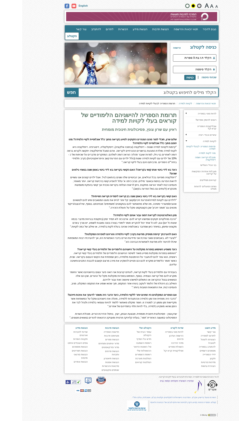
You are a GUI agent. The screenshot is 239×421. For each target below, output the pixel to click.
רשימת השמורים (121, 354)
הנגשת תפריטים (58, 350)
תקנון (190, 358)
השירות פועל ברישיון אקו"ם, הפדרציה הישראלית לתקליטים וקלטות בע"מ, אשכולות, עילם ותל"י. (152, 397)
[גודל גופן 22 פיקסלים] (184, 5)
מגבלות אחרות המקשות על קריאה (182, 172)
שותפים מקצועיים (88, 370)
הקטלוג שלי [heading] (123, 328)
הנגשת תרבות (138, 29)
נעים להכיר (187, 29)
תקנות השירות (58, 339)
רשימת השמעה (121, 343)
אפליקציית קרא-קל (151, 350)
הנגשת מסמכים (58, 346)
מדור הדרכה (155, 343)
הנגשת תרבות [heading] (90, 328)
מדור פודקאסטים (88, 347)
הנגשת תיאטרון (89, 358)
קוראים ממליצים (186, 180)
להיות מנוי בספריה (185, 113)
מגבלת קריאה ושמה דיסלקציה (183, 158)
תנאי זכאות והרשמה (163, 29)
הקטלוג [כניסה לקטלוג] (50, 36)
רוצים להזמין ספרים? (183, 119)
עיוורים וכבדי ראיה (185, 134)
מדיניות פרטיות (186, 362)
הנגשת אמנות (90, 362)
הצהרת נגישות (186, 366)
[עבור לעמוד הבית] (119, 16)
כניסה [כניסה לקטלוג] (167, 77)
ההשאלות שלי (122, 350)
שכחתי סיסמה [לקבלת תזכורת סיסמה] (186, 77)
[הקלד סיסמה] (172, 69)
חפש (49, 92)
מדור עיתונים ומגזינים (86, 343)
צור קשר (59, 29)
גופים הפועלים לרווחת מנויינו (183, 187)
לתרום (87, 29)
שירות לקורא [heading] (154, 328)
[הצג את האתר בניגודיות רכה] (177, 6)
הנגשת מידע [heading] (59, 328)
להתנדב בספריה (185, 346)
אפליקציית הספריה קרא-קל (184, 127)
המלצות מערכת (121, 358)
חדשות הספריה (89, 331)
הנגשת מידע (118, 29)
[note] (115, 405)
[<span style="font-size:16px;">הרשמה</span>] (155, 47)
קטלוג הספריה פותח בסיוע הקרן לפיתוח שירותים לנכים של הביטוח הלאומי (161, 402)
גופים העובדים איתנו (56, 343)
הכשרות (101, 29)
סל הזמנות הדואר (120, 346)
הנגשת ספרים (90, 339)
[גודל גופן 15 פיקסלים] (194, 5)
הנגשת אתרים (59, 361)
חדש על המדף (121, 339)
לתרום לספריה (186, 335)
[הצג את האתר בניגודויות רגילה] (165, 6)
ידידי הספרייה (186, 354)
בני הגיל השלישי (186, 165)
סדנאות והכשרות (88, 366)
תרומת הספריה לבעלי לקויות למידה (178, 147)
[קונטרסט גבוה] (171, 6)
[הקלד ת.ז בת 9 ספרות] (172, 58)
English (61, 5)
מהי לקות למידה (185, 153)
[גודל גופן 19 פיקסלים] (189, 5)
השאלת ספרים (153, 346)
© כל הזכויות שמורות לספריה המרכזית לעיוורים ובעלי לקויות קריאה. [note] (166, 377)
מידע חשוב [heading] (188, 328)
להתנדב (74, 29)
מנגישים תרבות (89, 335)
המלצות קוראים (121, 362)
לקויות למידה (163, 103)
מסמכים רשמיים (185, 350)
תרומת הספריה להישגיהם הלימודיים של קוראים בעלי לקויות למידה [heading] (106, 118)
